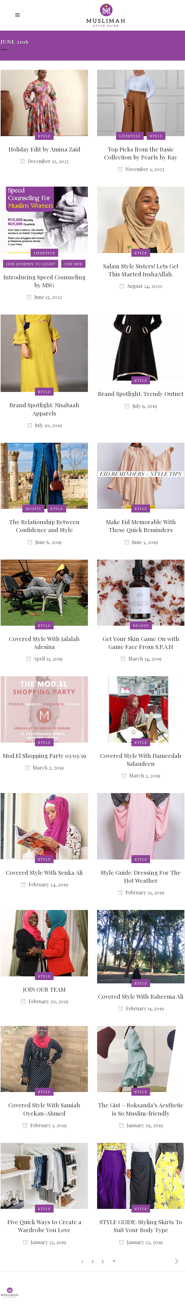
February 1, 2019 (44, 1125)
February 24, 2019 (44, 884)
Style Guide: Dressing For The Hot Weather (141, 876)
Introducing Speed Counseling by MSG (44, 281)
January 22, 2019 (141, 1242)
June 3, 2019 (141, 542)
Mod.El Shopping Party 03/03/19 (44, 755)
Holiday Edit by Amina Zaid (44, 149)
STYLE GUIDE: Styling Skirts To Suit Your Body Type (141, 1226)
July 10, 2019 (44, 425)
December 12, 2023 (44, 161)
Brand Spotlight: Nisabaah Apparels (44, 409)
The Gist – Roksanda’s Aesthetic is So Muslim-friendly (140, 1109)
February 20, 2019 (44, 1001)
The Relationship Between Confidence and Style (44, 526)
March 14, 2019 (140, 658)
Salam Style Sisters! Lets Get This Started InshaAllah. (141, 270)
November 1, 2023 (140, 169)
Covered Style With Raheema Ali (140, 996)
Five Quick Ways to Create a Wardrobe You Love (44, 1226)
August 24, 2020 (140, 286)
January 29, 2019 (141, 1125)
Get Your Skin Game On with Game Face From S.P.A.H (141, 642)
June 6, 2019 (44, 542)
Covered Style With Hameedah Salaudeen (140, 759)
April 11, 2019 (44, 658)
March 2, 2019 (44, 767)
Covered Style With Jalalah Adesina (44, 642)
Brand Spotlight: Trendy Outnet (140, 393)
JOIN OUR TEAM (44, 989)
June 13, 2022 (44, 297)
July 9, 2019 (140, 406)
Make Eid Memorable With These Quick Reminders (141, 526)
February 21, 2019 (141, 892)
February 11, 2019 (141, 1008)
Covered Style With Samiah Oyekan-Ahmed (44, 1109)
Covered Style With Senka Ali (44, 872)
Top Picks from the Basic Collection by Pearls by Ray (140, 153)
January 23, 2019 (44, 1242)
